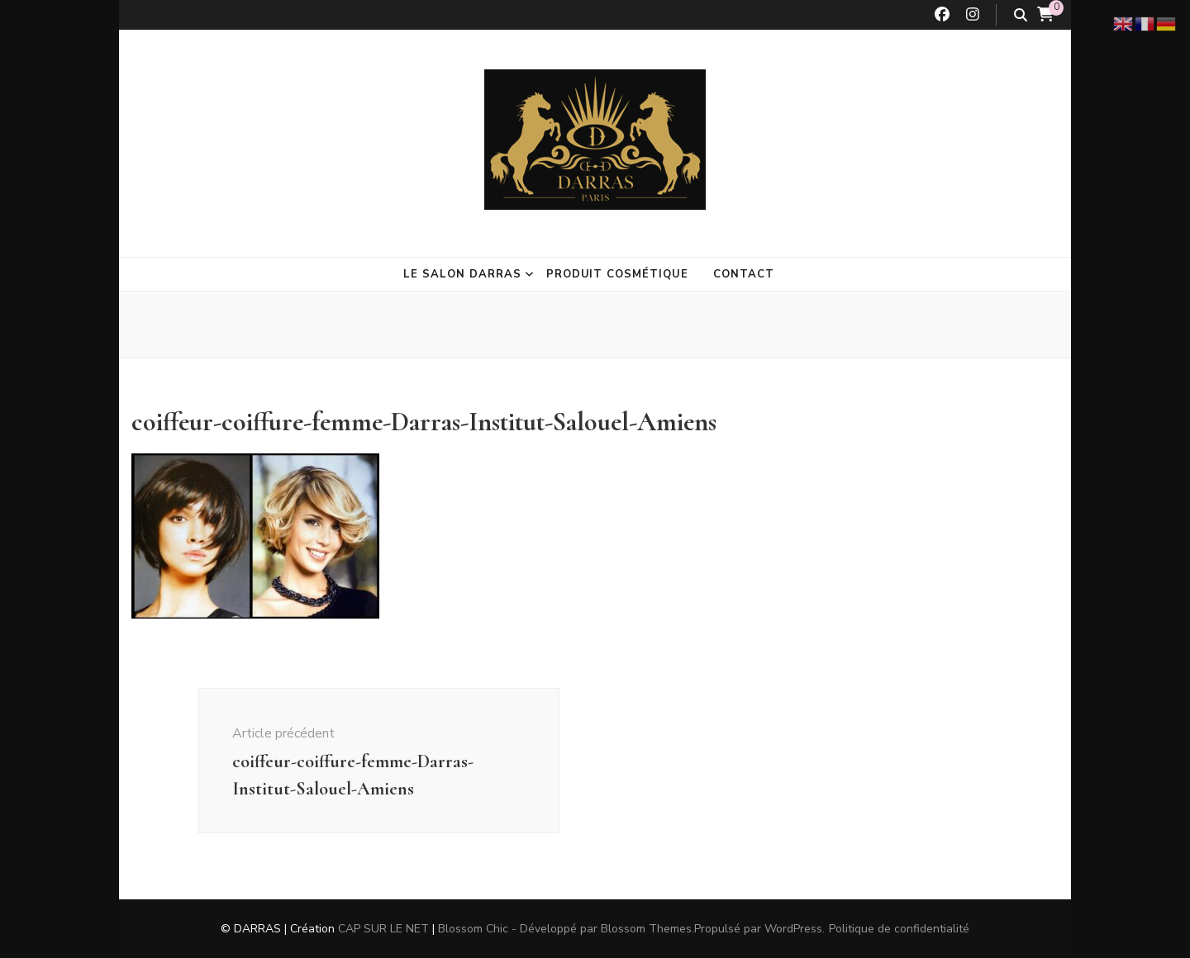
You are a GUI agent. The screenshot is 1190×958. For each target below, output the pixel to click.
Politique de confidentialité (899, 929)
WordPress (793, 929)
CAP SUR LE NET (383, 929)
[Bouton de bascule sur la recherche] (1020, 15)
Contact (743, 274)
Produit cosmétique (617, 274)
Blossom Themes (646, 929)
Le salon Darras (462, 274)
